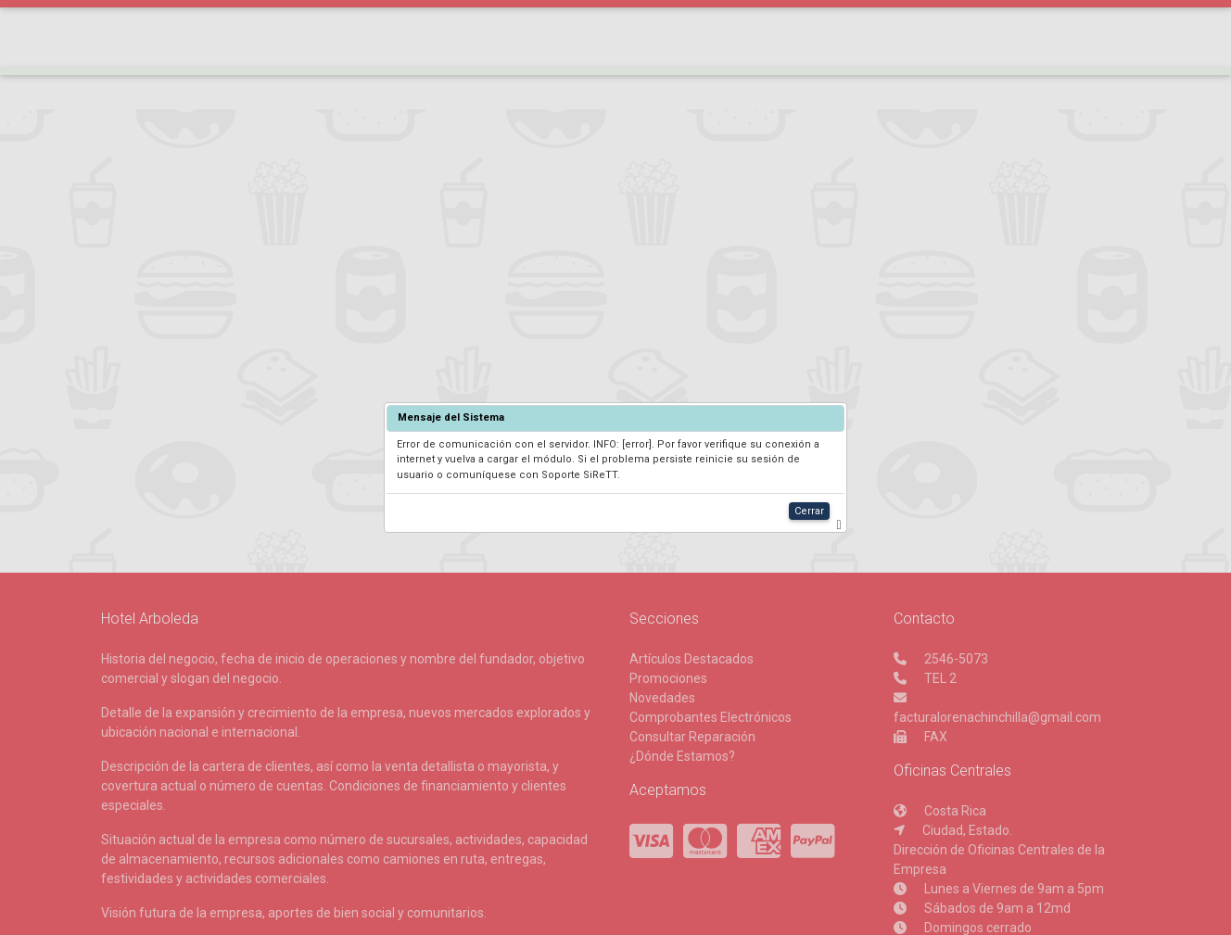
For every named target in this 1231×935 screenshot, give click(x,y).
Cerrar (809, 511)
